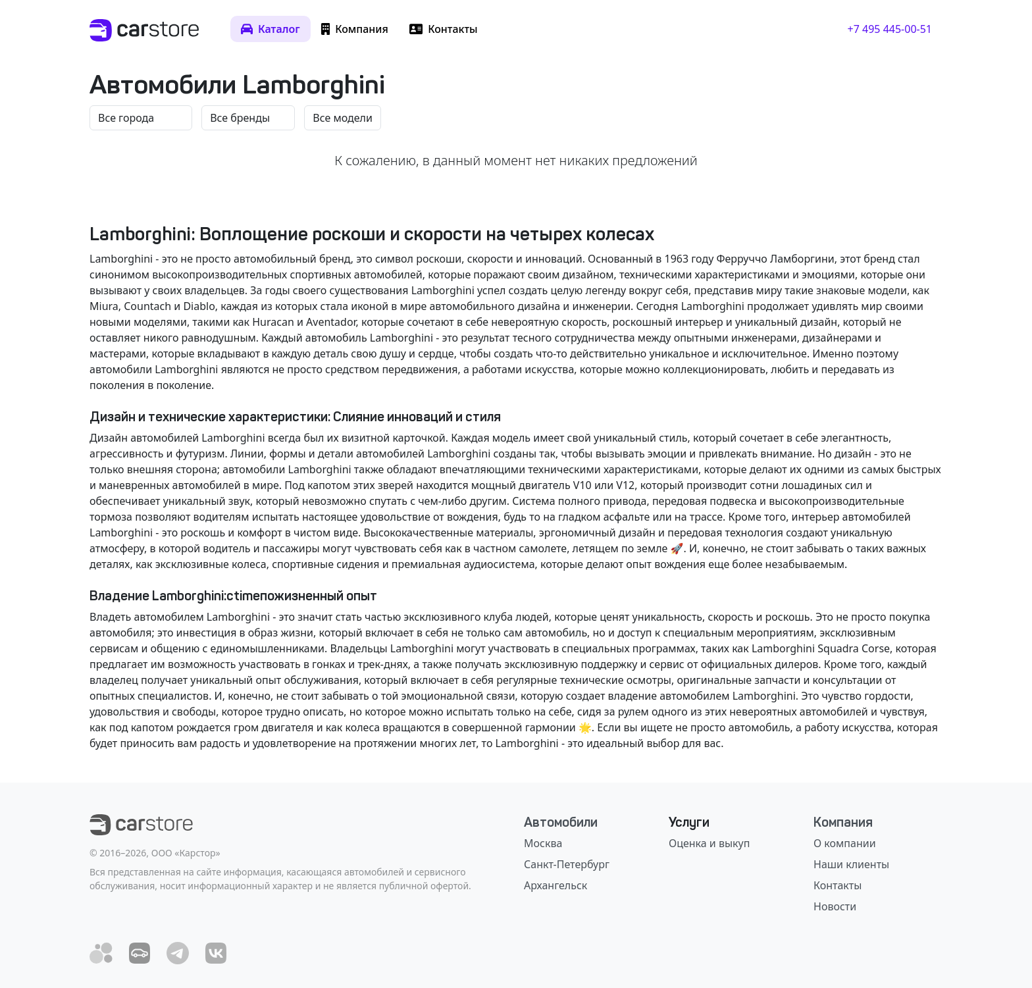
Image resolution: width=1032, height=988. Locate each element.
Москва (543, 843)
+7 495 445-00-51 (890, 29)
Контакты (837, 885)
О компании (844, 843)
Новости (834, 906)
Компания (843, 822)
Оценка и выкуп (709, 843)
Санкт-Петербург (566, 864)
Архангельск (555, 885)
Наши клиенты (851, 864)
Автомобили (561, 822)
